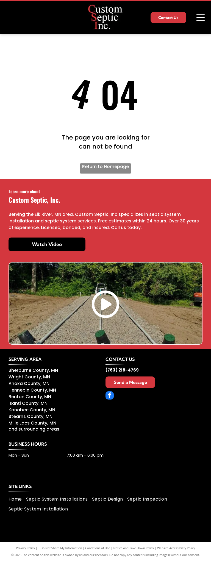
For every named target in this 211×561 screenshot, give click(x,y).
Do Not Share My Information (61, 548)
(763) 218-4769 (122, 370)
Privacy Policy (25, 548)
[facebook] (110, 396)
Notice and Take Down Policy (133, 548)
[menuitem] (17, 499)
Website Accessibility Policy (176, 548)
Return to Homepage (105, 166)
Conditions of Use (97, 548)
